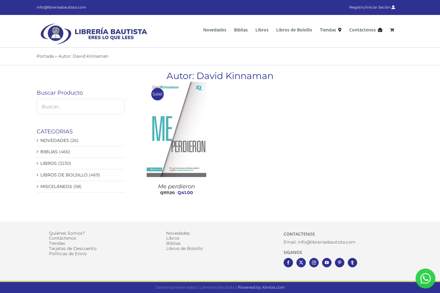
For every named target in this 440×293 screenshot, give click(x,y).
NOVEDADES (54, 140)
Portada (45, 56)
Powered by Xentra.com (261, 287)
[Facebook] (288, 262)
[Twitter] (301, 262)
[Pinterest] (339, 262)
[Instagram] (314, 262)
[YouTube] (327, 262)
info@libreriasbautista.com (61, 7)
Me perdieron (176, 186)
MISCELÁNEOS (56, 186)
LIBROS (48, 163)
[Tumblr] (352, 262)
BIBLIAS (49, 151)
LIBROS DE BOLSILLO (64, 175)
